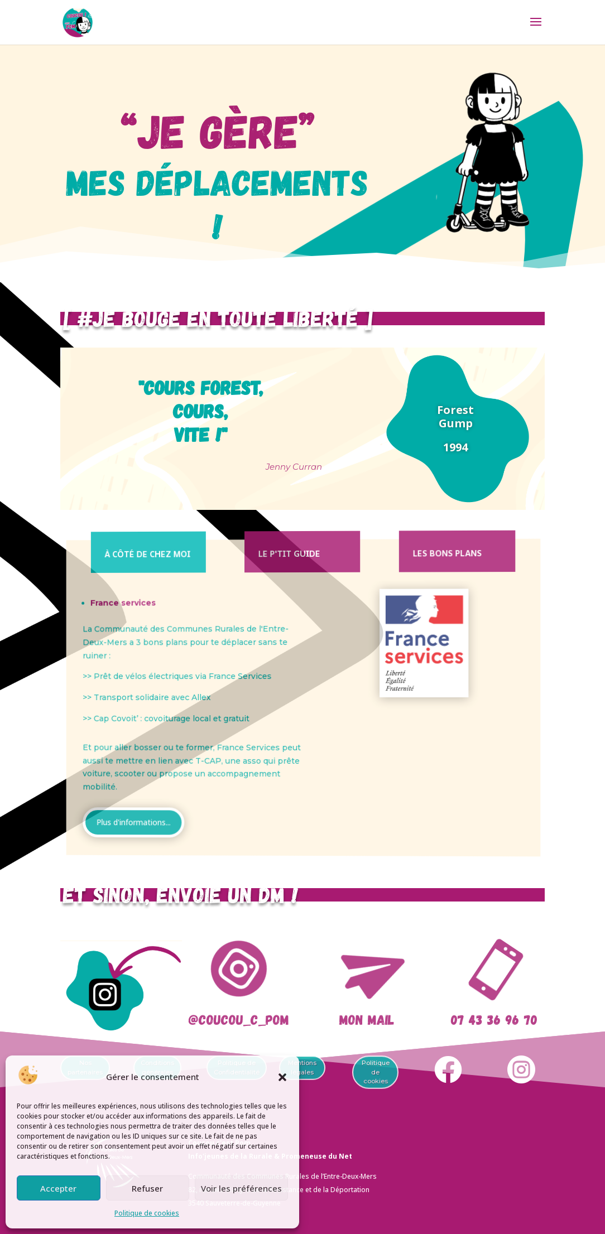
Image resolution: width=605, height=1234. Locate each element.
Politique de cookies (146, 1213)
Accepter (58, 1188)
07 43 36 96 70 (493, 1019)
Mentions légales (302, 1068)
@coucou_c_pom (238, 1019)
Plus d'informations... (188, 811)
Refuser (147, 1188)
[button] (282, 1077)
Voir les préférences (241, 1188)
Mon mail (366, 1019)
